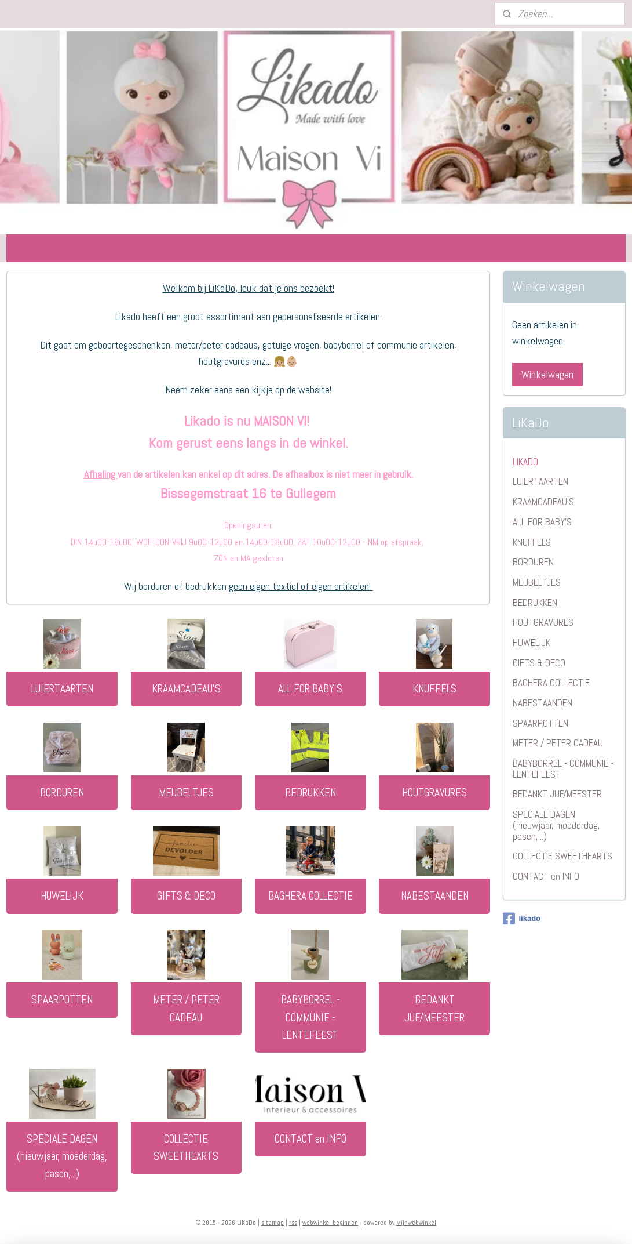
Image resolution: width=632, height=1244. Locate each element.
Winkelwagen (547, 374)
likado (521, 919)
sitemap (272, 1222)
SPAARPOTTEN (62, 999)
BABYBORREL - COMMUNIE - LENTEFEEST (310, 1017)
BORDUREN (62, 792)
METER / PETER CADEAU (186, 1008)
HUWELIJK (62, 895)
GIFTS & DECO (186, 895)
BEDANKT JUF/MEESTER (434, 1008)
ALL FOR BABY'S (310, 688)
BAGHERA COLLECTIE (310, 895)
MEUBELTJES (186, 792)
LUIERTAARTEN (62, 688)
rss (293, 1222)
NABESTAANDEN (435, 895)
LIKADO (525, 461)
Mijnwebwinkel (416, 1222)
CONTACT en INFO (310, 1138)
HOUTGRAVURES (434, 792)
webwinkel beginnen (330, 1222)
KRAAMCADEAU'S (186, 688)
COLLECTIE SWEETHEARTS (186, 1147)
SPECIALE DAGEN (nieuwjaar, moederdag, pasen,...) (62, 1156)
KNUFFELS (434, 688)
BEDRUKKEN (310, 792)
